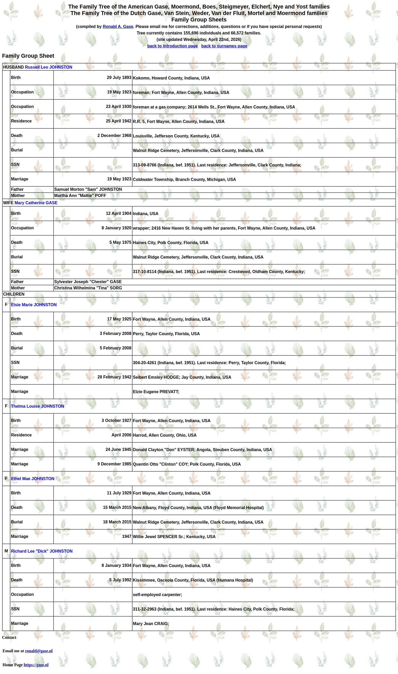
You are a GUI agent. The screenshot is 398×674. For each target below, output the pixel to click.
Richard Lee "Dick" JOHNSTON (41, 551)
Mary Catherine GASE (35, 203)
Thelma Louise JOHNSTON (37, 406)
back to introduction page (172, 46)
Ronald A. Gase (118, 26)
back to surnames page (224, 46)
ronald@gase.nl (39, 651)
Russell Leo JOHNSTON (48, 67)
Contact (9, 637)
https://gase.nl (36, 665)
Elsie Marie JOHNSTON (34, 305)
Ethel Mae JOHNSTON (32, 479)
